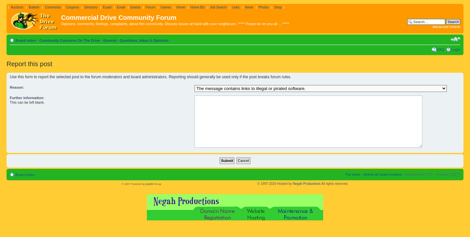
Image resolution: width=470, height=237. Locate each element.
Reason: (17, 87)
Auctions (17, 7)
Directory (91, 7)
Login (455, 50)
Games (166, 7)
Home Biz (198, 7)
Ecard (107, 7)
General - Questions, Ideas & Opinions (136, 40)
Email (121, 7)
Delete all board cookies (382, 174)
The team (352, 174)
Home (181, 7)
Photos (263, 7)
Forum (150, 7)
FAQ (440, 50)
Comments (52, 7)
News (249, 7)
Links (236, 7)
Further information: (27, 98)
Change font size (455, 39)
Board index (25, 40)
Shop (278, 7)
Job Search (218, 7)
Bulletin (34, 7)
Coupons (72, 7)
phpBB (149, 184)
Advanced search (446, 27)
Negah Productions (307, 183)
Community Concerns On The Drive (69, 40)
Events (135, 7)
